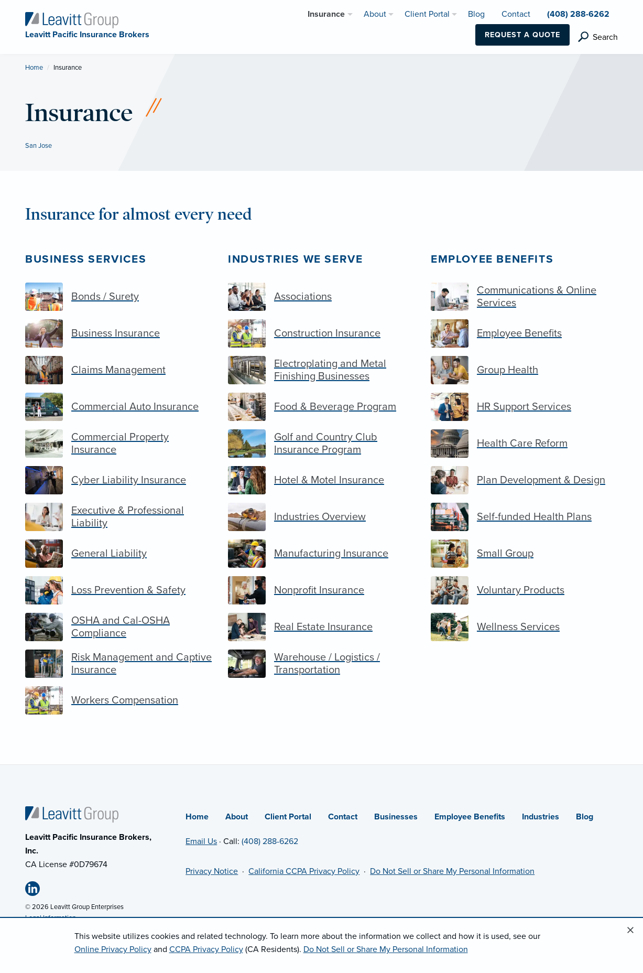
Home (34, 67)
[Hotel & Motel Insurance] (321, 480)
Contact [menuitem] (516, 14)
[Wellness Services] (524, 627)
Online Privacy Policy (112, 949)
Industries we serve (295, 259)
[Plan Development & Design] (524, 480)
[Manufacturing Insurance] (321, 553)
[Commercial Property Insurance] (118, 443)
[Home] (71, 814)
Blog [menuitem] (476, 14)
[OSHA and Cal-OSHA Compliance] (118, 627)
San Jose (38, 146)
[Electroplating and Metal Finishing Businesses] (321, 370)
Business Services (85, 259)
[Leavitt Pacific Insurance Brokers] (71, 20)
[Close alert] (630, 930)
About (236, 817)
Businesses (396, 817)
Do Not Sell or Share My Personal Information (452, 871)
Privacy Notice (212, 871)
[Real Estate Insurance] (321, 627)
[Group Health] (524, 370)
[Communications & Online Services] (524, 297)
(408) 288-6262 (270, 841)
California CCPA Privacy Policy (303, 871)
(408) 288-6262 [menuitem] (578, 14)
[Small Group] (524, 553)
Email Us (201, 841)
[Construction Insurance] (321, 333)
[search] (598, 36)
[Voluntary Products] (524, 590)
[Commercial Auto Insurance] (118, 407)
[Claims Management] (118, 370)
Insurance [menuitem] (326, 14)
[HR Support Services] (524, 407)
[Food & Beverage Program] (321, 407)
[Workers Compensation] (118, 700)
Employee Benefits (492, 259)
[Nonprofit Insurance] (321, 590)
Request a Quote (522, 34)
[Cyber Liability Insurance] (118, 480)
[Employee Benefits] (524, 333)
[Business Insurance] (118, 333)
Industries (540, 817)
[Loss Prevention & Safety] (118, 590)
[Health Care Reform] (524, 443)
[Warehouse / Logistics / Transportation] (321, 664)
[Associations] (321, 297)
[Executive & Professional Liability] (118, 517)
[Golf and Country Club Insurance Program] (321, 443)
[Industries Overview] (321, 517)
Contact (342, 817)
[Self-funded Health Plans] (524, 517)
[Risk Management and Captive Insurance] (118, 664)
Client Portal (288, 817)
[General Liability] (118, 553)
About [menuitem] (375, 14)
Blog (584, 817)
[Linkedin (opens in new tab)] (36, 891)
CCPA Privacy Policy (206, 949)
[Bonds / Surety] (118, 297)
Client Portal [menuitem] (427, 14)
